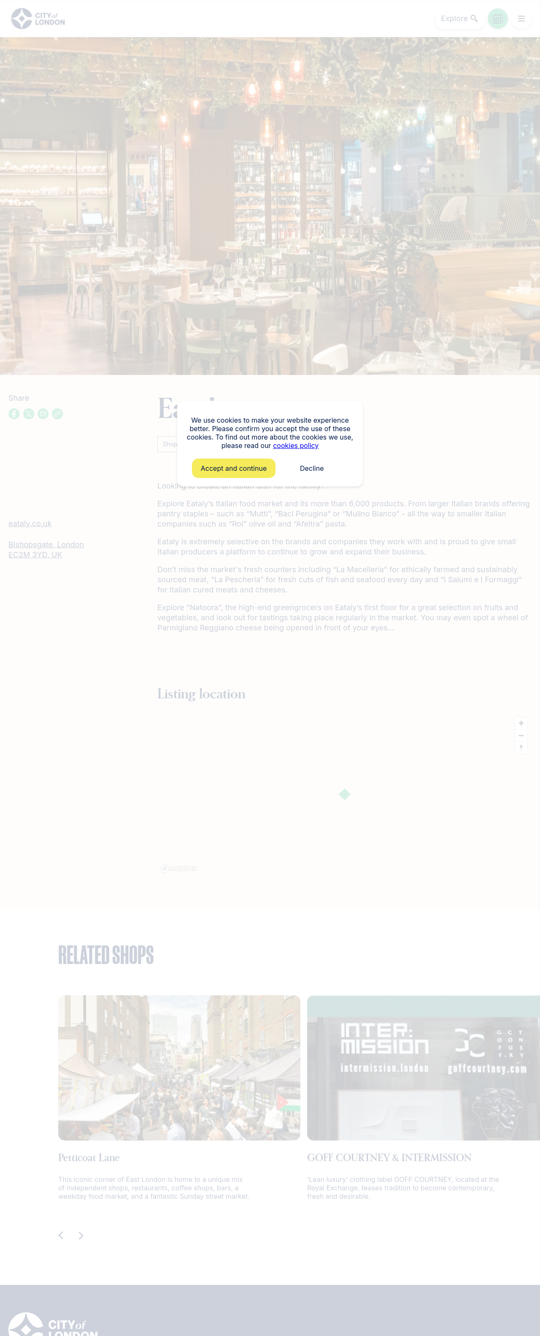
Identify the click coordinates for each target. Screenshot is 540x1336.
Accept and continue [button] (234, 468)
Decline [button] (312, 468)
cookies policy (296, 445)
